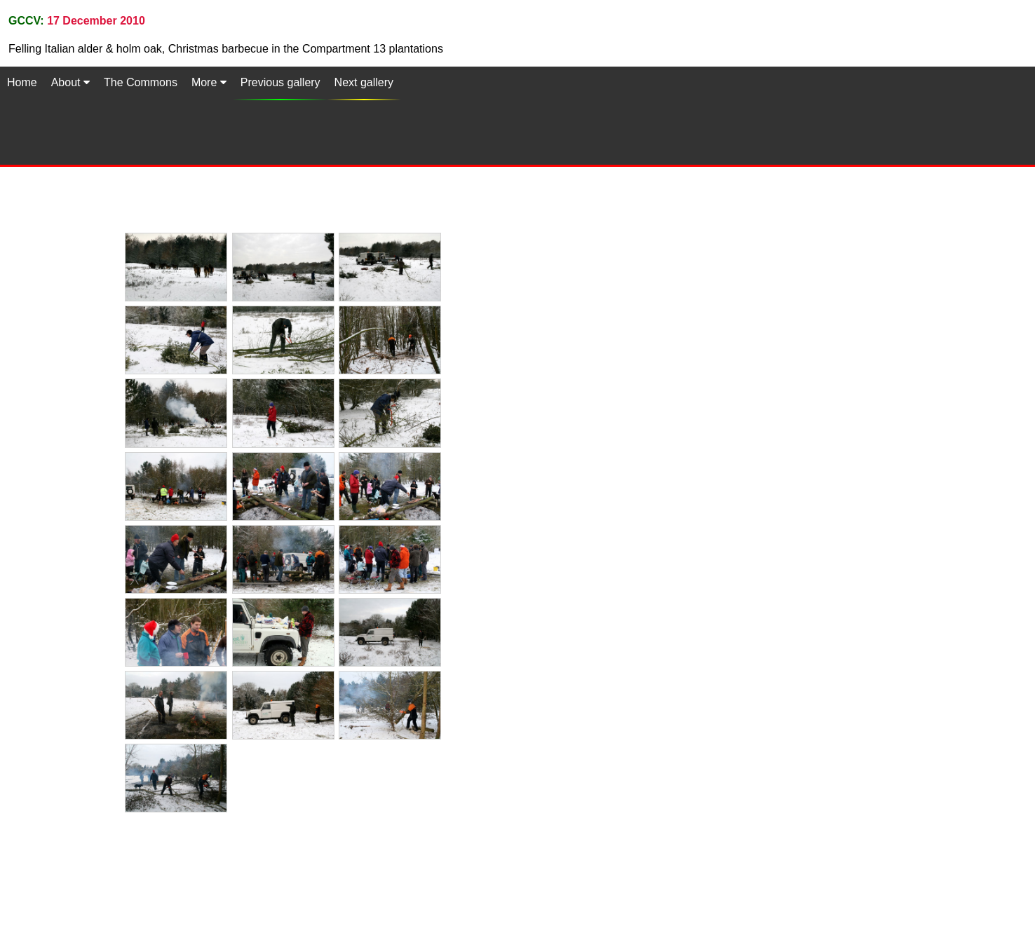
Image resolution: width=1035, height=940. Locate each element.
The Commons (140, 82)
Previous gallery (280, 82)
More (208, 82)
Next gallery (363, 82)
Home (22, 82)
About (70, 82)
